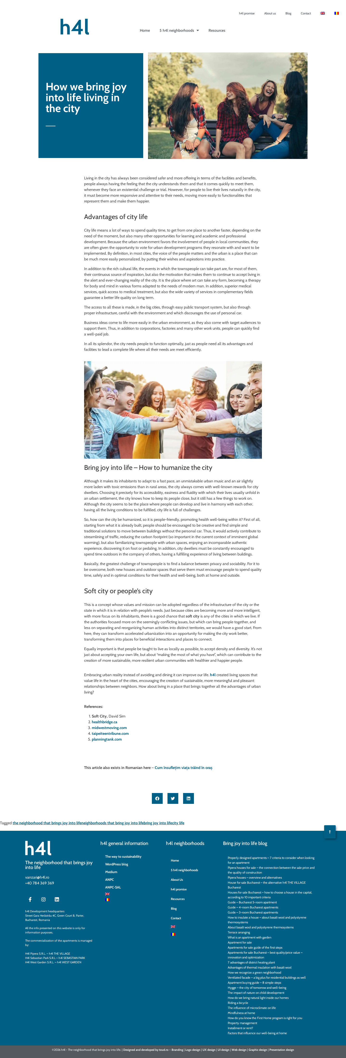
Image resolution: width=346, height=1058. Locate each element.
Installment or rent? (240, 1028)
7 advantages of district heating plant (251, 962)
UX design (209, 1050)
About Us (177, 880)
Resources (217, 30)
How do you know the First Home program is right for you (265, 1018)
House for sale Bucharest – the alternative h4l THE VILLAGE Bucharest (267, 885)
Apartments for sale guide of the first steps (255, 947)
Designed (129, 1050)
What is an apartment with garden (249, 937)
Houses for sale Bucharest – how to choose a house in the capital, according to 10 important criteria (270, 894)
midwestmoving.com (109, 727)
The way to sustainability (123, 856)
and (138, 1050)
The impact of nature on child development (256, 993)
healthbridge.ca (104, 722)
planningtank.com (107, 739)
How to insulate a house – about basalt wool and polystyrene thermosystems (267, 919)
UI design (223, 1050)
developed (147, 1050)
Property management (242, 1023)
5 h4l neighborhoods (179, 30)
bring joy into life (158, 823)
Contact (306, 13)
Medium (111, 872)
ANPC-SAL (113, 887)
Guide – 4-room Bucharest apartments (253, 907)
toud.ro (163, 1050)
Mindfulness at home (241, 1013)
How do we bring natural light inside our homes (258, 998)
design (196, 1050)
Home (145, 30)
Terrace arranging (239, 932)
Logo (188, 1050)
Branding (177, 1050)
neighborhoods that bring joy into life (112, 823)
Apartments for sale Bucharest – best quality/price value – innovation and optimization (265, 955)
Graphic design (258, 1050)
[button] (157, 798)
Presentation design (281, 1050)
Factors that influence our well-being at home (257, 1033)
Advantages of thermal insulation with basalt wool (259, 967)
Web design (239, 1050)
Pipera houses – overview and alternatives (255, 877)
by (156, 1050)
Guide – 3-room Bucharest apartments (253, 912)
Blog (288, 13)
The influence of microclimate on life (252, 1008)
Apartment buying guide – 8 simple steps (254, 982)
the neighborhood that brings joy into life (47, 823)
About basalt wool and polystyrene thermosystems (261, 927)
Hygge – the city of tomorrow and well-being (257, 987)
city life (178, 823)
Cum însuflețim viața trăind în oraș (183, 767)
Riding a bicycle (238, 1003)
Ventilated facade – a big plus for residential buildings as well (267, 977)
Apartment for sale (240, 942)
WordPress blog (116, 864)
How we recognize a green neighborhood (254, 972)
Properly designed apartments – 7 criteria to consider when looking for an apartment (271, 860)
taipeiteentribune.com (110, 733)
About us (270, 13)
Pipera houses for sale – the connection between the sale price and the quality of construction (271, 870)
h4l (213, 675)
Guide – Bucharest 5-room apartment (252, 902)
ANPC (109, 879)
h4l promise (247, 13)
